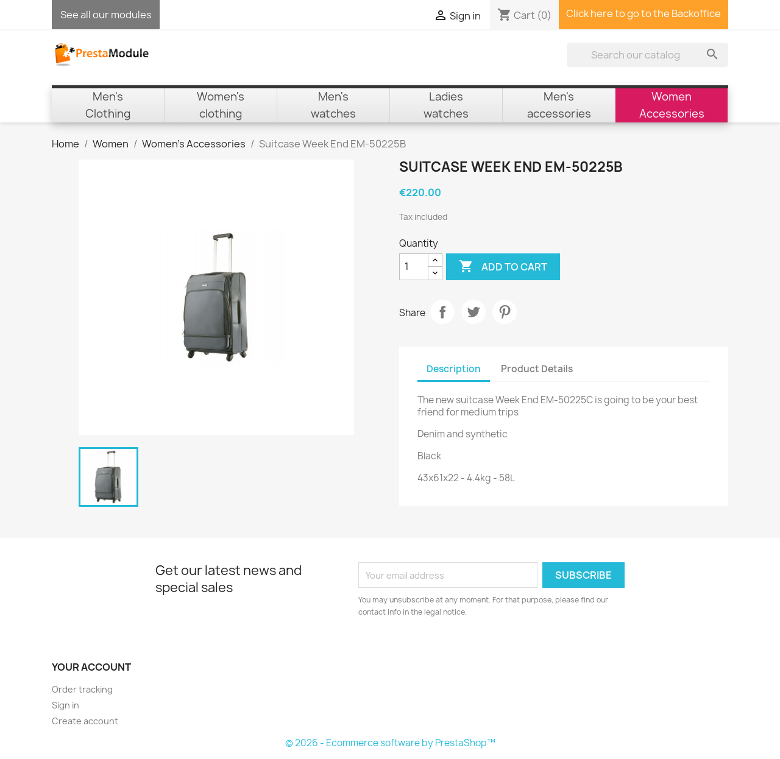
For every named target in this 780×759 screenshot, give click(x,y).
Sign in (65, 705)
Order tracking (82, 689)
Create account (85, 721)
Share (442, 312)
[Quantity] (413, 266)
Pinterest (504, 312)
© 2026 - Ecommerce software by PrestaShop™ (390, 742)
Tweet (473, 312)
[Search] (647, 55)
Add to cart (503, 267)
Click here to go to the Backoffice (643, 13)
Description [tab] (454, 368)
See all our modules (106, 14)
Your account (91, 667)
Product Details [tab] (537, 368)
